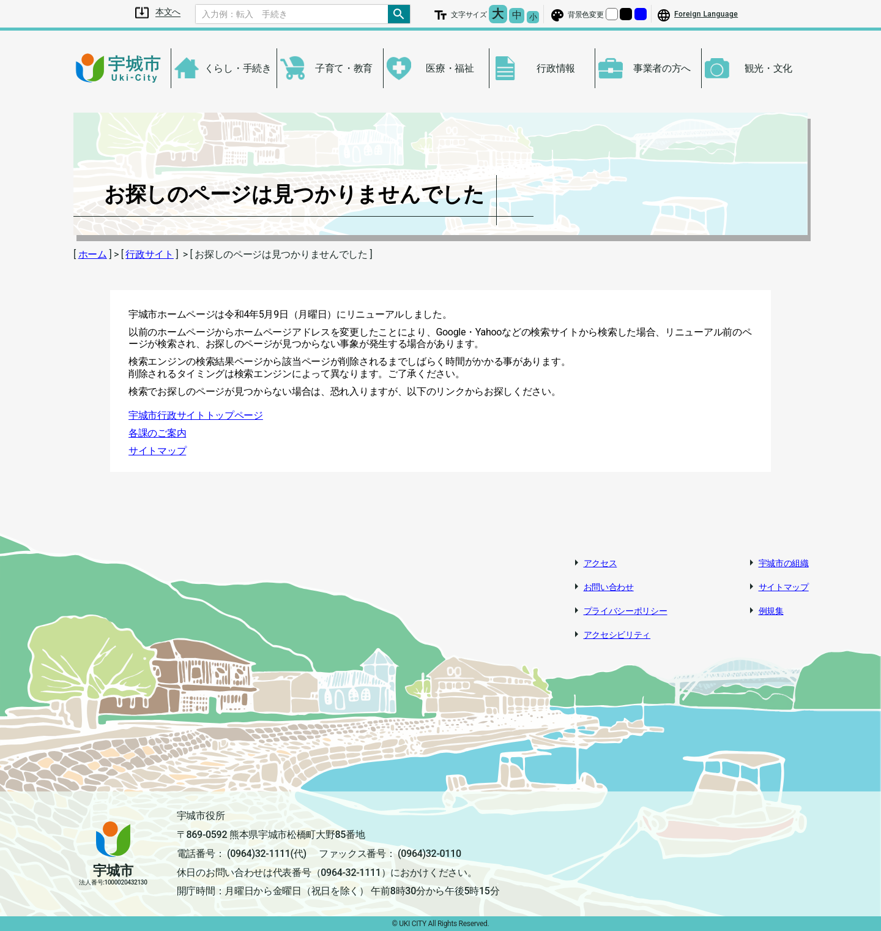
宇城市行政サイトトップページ (195, 415)
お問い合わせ (609, 587)
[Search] (292, 14)
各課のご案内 (157, 433)
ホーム (92, 254)
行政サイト (149, 254)
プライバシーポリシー (625, 611)
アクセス (600, 563)
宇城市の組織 (784, 563)
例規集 (771, 611)
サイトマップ (157, 451)
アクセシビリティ (617, 635)
